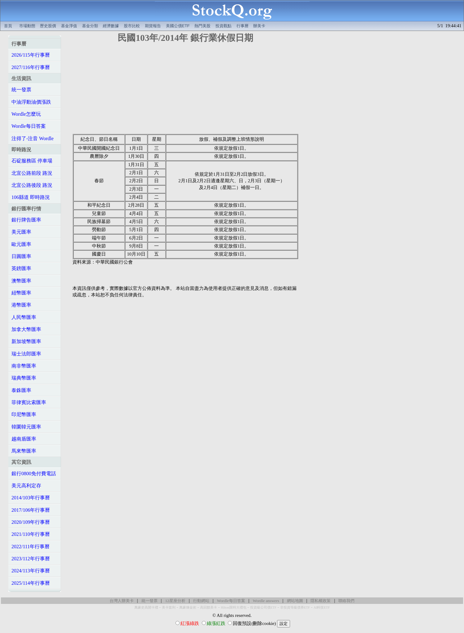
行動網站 (201, 600)
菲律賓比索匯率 (28, 402)
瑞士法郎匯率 (26, 353)
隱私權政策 (320, 600)
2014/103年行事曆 (30, 497)
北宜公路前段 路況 (31, 173)
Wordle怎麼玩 (26, 114)
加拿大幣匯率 (26, 329)
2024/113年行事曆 (30, 570)
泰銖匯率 (21, 390)
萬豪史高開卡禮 (146, 607)
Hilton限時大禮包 (233, 607)
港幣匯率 (21, 305)
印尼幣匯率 (23, 414)
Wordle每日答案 (28, 126)
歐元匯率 (21, 244)
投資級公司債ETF (263, 607)
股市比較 (132, 26)
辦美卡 (259, 26)
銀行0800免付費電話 (33, 473)
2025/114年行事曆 (30, 583)
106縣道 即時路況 (30, 197)
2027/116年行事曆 (30, 67)
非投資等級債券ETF (295, 607)
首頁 (8, 26)
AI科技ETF (322, 607)
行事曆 (242, 26)
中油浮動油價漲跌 (31, 102)
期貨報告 (153, 26)
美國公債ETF (178, 26)
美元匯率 (21, 232)
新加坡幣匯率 (26, 341)
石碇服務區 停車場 (31, 160)
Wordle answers (266, 600)
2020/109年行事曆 (30, 522)
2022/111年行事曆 (30, 546)
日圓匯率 (21, 256)
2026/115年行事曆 (30, 55)
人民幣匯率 (23, 317)
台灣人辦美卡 (122, 600)
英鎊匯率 (21, 268)
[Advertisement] (185, 90)
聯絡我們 (346, 600)
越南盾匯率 (23, 438)
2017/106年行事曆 (30, 510)
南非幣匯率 (23, 365)
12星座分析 (175, 600)
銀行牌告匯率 (26, 219)
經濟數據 (111, 26)
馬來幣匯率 (23, 451)
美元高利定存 (26, 485)
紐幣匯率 (21, 292)
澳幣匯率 (21, 280)
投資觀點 (223, 26)
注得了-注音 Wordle (32, 138)
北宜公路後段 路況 (31, 185)
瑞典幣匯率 (23, 378)
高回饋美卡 (208, 607)
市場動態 (27, 26)
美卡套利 (169, 607)
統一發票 (21, 89)
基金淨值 (69, 26)
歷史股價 (48, 26)
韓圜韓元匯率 (26, 426)
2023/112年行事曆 (30, 558)
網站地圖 (295, 600)
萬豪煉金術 (187, 607)
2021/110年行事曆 (30, 534)
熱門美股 (202, 26)
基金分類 (90, 26)
